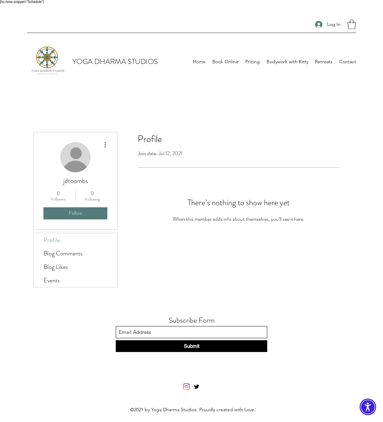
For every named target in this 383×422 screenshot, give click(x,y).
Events (52, 280)
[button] (352, 24)
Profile (52, 240)
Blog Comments (63, 253)
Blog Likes (56, 266)
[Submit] (191, 346)
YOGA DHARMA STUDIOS (115, 61)
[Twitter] (196, 386)
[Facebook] (186, 386)
